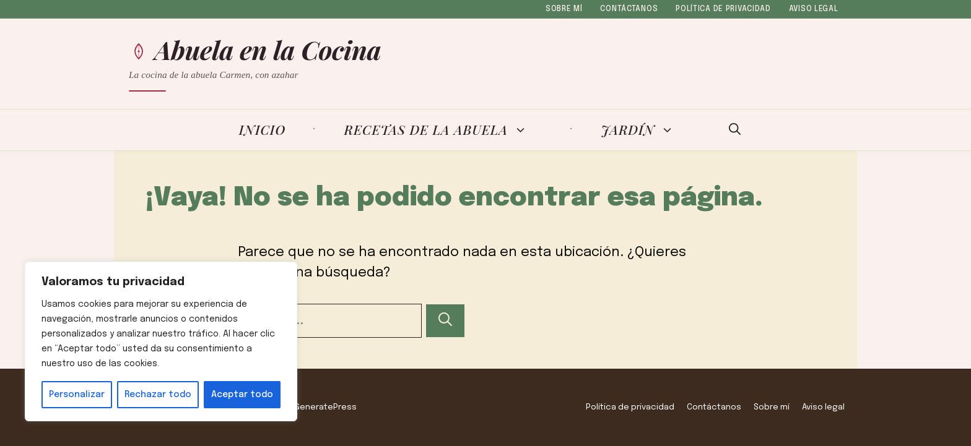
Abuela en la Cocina (268, 49)
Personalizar (77, 394)
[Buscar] (445, 321)
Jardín (645, 130)
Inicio (262, 129)
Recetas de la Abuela (443, 130)
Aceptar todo (242, 394)
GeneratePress (325, 407)
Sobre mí (564, 9)
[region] (161, 341)
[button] (734, 129)
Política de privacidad (723, 9)
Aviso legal (813, 9)
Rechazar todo (157, 394)
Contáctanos (629, 9)
